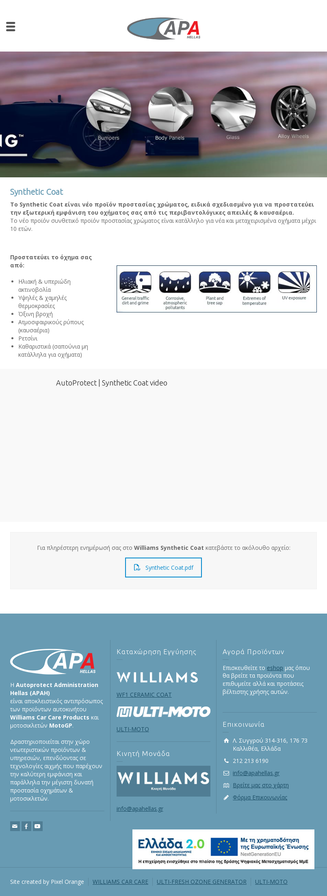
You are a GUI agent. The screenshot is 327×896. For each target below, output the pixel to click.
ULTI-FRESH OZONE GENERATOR (202, 881)
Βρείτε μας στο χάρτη (261, 785)
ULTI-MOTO (271, 881)
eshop (275, 668)
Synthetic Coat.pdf (163, 567)
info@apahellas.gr (140, 808)
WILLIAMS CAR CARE (120, 881)
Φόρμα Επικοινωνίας (260, 797)
